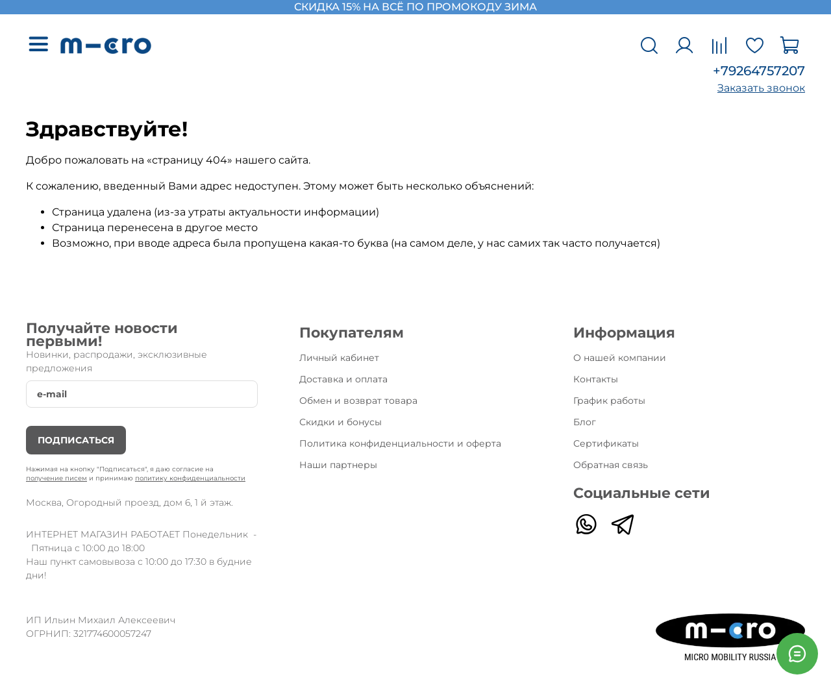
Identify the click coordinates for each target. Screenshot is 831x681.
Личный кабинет (339, 358)
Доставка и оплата (343, 379)
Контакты (595, 379)
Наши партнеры (338, 465)
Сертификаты (606, 443)
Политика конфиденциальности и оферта (400, 443)
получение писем (56, 478)
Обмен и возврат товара (358, 400)
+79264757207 (759, 71)
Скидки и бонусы (340, 422)
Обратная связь (610, 465)
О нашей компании (619, 358)
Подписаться (76, 440)
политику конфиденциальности (190, 478)
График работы (609, 400)
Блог (584, 422)
